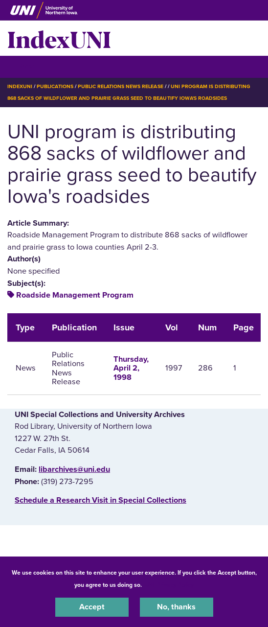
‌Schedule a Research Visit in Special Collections (100, 500)
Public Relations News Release (120, 86)
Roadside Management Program (75, 295)
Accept (92, 607)
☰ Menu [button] (24, 66)
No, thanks (176, 607)
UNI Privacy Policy (169, 584)
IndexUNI (59, 38)
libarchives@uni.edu (74, 469)
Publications (55, 86)
